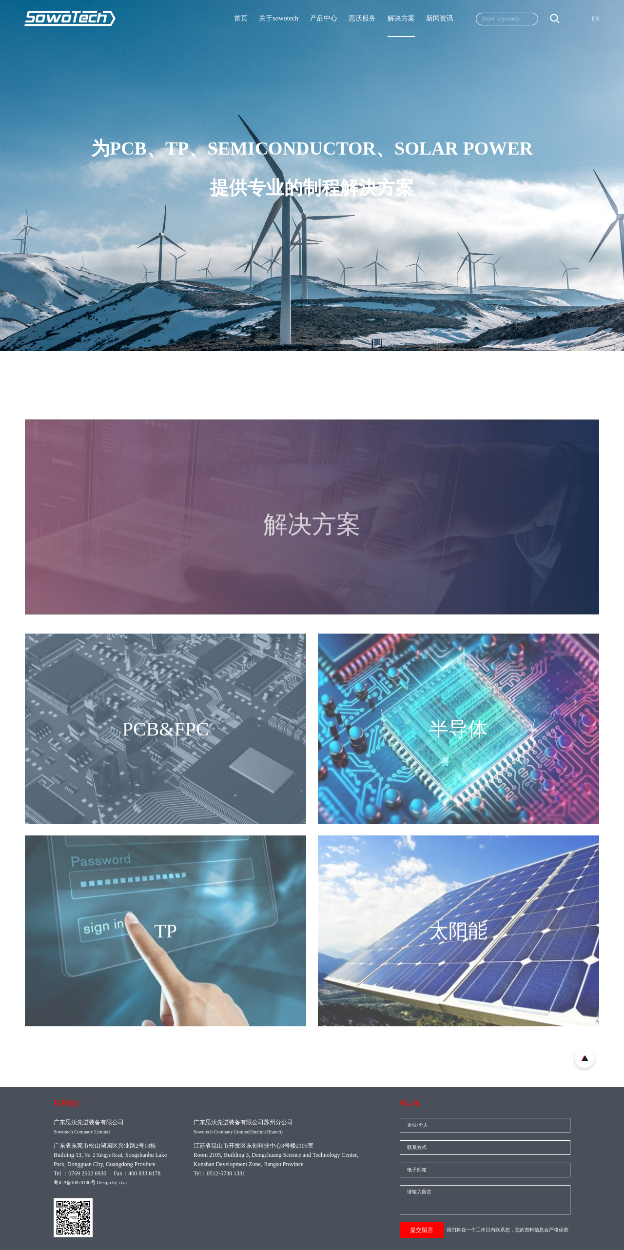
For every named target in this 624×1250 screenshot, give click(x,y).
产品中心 (323, 18)
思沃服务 (362, 18)
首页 (241, 18)
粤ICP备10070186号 (75, 1182)
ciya (122, 1182)
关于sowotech (278, 18)
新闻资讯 (439, 18)
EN (596, 18)
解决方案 (401, 18)
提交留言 (421, 1230)
